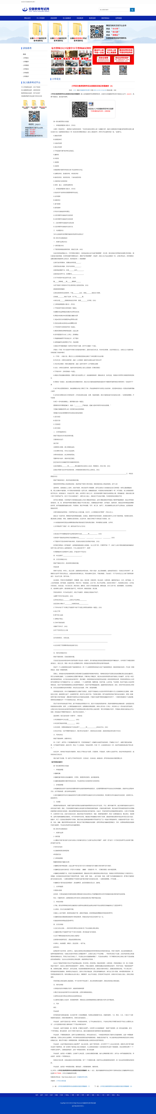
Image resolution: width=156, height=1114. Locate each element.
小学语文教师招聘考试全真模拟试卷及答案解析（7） (74, 1086)
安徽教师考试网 (85, 90)
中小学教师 (41, 18)
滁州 (88, 1095)
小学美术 (26, 76)
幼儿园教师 (67, 18)
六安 (103, 1095)
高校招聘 (54, 18)
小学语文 (26, 58)
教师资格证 (105, 18)
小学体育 (26, 73)
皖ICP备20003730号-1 (78, 1106)
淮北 (98, 1095)
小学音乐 (26, 69)
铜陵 (56, 1095)
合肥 (41, 1095)
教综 (24, 54)
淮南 (93, 1095)
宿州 (108, 1095)
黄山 (118, 1095)
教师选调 (92, 18)
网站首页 (27, 18)
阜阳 (73, 1095)
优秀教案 (118, 18)
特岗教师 (80, 18)
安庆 (46, 1095)
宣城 (113, 1095)
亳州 (78, 1095)
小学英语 (26, 65)
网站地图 (93, 1103)
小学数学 (26, 61)
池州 (51, 1095)
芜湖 (61, 1095)
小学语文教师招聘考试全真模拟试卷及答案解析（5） (116, 1086)
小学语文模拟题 (61, 1081)
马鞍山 (67, 1095)
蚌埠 (83, 1095)
